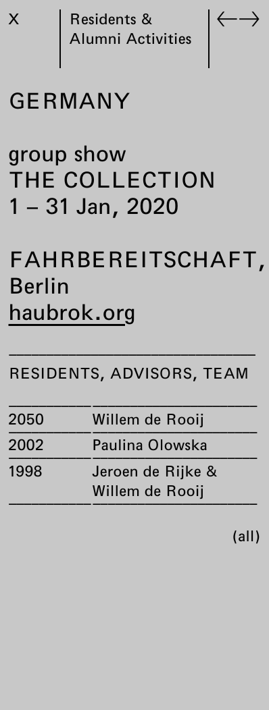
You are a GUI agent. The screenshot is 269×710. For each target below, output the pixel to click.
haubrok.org (72, 312)
